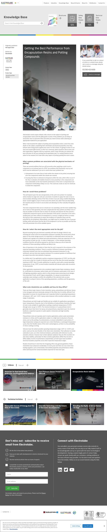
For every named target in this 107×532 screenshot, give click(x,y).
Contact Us (101, 3)
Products (46, 3)
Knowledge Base (64, 3)
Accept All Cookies (87, 526)
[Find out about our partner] (51, 512)
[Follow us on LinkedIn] (60, 469)
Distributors (92, 3)
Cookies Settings (76, 526)
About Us (84, 3)
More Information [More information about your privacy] (14, 530)
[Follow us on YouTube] (72, 469)
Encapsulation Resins (10, 76)
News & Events (75, 3)
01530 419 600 (88, 69)
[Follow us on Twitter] (66, 469)
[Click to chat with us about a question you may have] (105, 12)
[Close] (104, 527)
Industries (54, 3)
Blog (7, 69)
